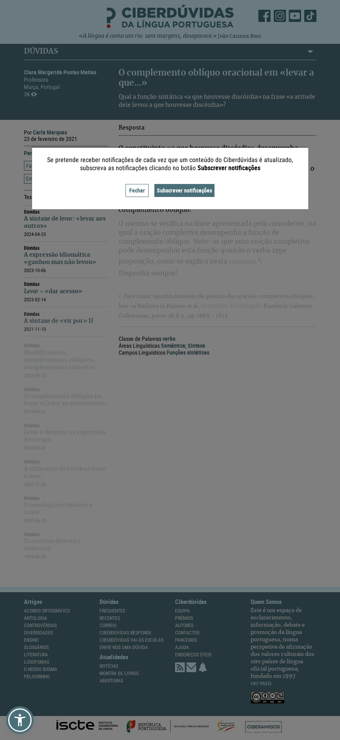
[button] (20, 720)
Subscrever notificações (184, 190)
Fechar (137, 190)
